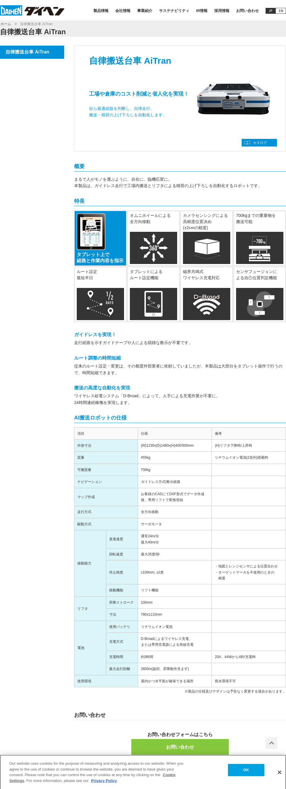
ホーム (6, 24)
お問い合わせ (247, 10)
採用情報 (221, 10)
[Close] (279, 774)
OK (246, 772)
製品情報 (101, 10)
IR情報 (201, 10)
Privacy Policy (104, 782)
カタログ (260, 143)
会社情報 (122, 10)
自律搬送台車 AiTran (27, 51)
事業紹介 (144, 10)
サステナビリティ (174, 10)
